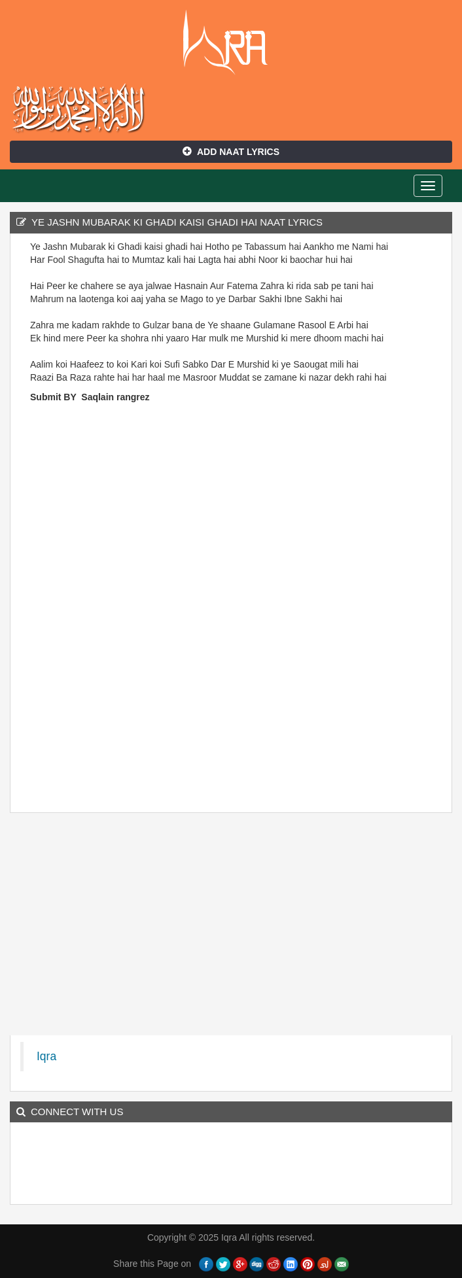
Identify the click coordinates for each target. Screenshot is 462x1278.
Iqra (231, 42)
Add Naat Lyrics (231, 152)
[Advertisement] (69, 606)
